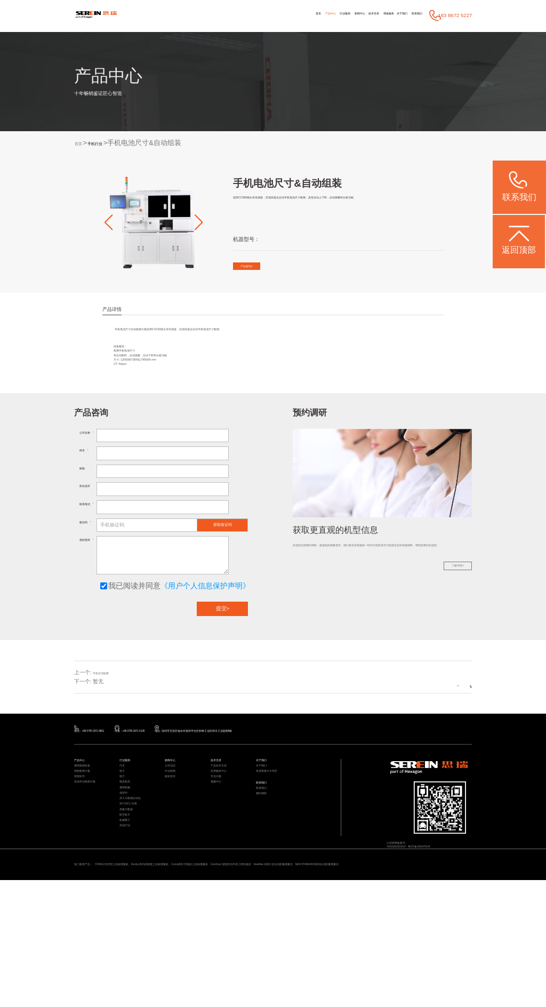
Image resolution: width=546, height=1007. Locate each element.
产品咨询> (258, 270)
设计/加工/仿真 (135, 908)
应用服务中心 (225, 846)
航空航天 (129, 928)
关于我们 (382, 15)
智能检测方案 (88, 846)
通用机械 (129, 877)
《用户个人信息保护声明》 (205, 642)
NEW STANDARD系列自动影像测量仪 (123, 989)
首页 (220, 15)
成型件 (126, 887)
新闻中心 (300, 15)
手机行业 (110, 143)
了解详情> (446, 648)
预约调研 (265, 883)
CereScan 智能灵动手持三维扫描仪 (360, 980)
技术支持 (327, 15)
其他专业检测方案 (93, 867)
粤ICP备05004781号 (447, 920)
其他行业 (129, 949)
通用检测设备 (88, 836)
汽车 (124, 836)
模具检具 (129, 867)
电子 (124, 846)
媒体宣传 (174, 856)
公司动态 (174, 836)
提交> (223, 666)
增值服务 (355, 15)
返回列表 (446, 739)
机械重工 (129, 939)
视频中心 (220, 867)
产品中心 (243, 15)
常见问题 (220, 856)
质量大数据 (131, 918)
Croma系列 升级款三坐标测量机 (284, 980)
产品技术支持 (225, 836)
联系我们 (410, 15)
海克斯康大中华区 (275, 846)
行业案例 (272, 15)
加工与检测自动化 (138, 898)
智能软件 (83, 856)
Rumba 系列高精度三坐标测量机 (212, 980)
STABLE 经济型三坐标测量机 (142, 980)
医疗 (124, 856)
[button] (108, 222)
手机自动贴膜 (109, 729)
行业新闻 (174, 846)
